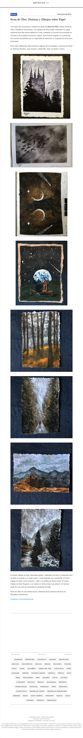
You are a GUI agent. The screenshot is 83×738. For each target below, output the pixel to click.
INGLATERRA (28, 677)
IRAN (38, 677)
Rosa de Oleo (66, 14)
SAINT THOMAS (37, 695)
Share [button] (13, 14)
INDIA (18, 677)
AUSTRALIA (41, 659)
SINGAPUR (50, 695)
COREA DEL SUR (45, 668)
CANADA (67, 664)
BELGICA (15, 664)
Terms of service (44, 719)
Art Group (52, 720)
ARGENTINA (29, 659)
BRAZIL (47, 664)
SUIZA (67, 695)
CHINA (22, 668)
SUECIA (59, 695)
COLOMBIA (31, 668)
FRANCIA (51, 673)
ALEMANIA (18, 659)
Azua (59, 14)
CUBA (69, 668)
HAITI (69, 673)
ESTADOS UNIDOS (38, 673)
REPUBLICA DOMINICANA (57, 691)
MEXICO (41, 682)
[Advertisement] (41, 632)
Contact (35, 719)
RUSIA (25, 695)
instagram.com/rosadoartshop (21, 599)
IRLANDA (46, 677)
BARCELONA (64, 659)
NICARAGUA (51, 682)
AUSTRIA (52, 659)
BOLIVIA (38, 664)
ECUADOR (15, 673)
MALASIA (31, 682)
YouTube (45, 720)
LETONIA (64, 677)
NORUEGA (63, 682)
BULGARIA (57, 664)
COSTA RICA (59, 668)
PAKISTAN (34, 686)
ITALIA (55, 677)
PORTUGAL (63, 686)
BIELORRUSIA (27, 664)
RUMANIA (16, 695)
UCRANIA (30, 700)
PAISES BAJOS (21, 686)
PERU (54, 686)
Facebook (68, 654)
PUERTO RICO (21, 691)
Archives (42, 654)
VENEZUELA (51, 700)
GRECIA (61, 673)
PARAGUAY (45, 686)
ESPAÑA (25, 673)
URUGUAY (40, 700)
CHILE (14, 668)
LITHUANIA (20, 682)
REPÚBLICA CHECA (37, 691)
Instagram (15, 654)
